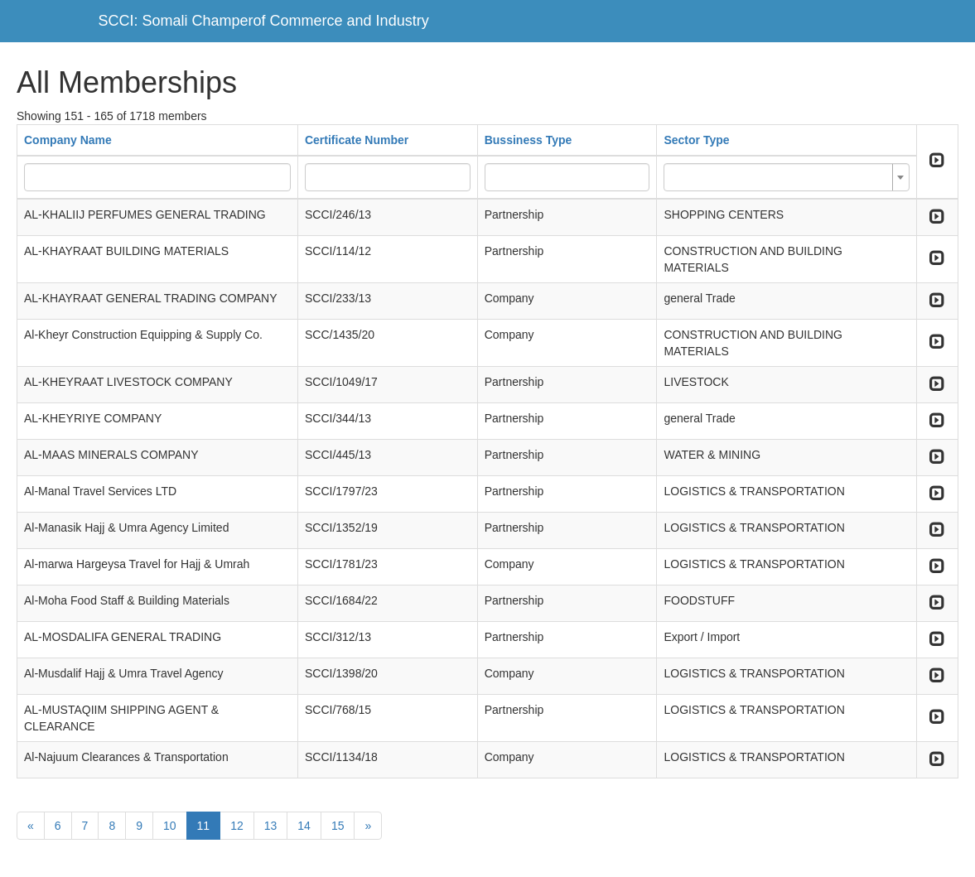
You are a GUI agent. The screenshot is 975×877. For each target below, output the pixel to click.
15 (338, 825)
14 (304, 825)
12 (237, 825)
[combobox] (786, 177)
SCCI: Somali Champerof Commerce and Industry (264, 20)
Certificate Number (356, 140)
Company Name (68, 140)
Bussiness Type (528, 140)
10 (169, 825)
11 (203, 825)
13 (271, 825)
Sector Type (696, 140)
